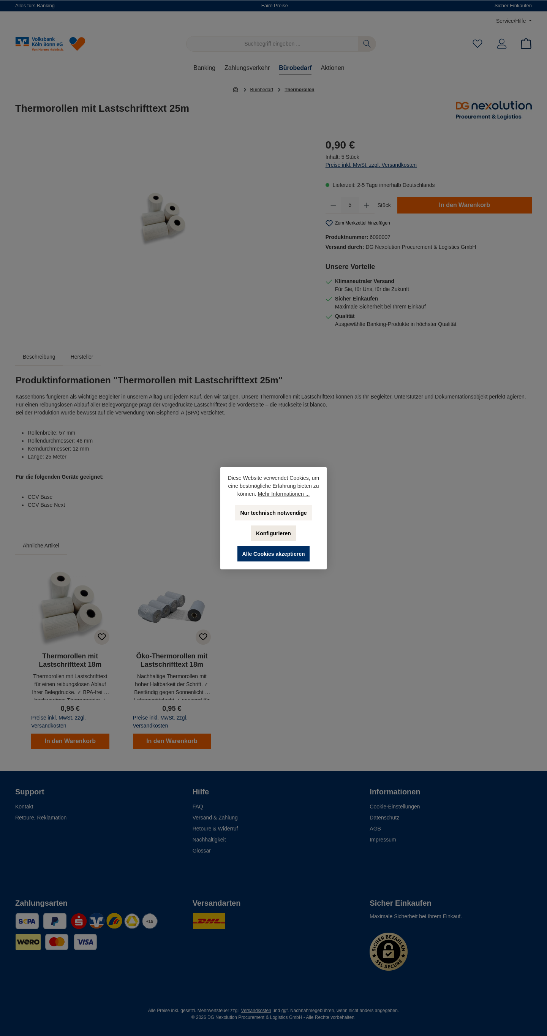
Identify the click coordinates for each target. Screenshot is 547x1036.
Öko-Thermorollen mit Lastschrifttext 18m (171, 660)
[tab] (39, 357)
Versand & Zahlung (215, 818)
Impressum (383, 840)
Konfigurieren (273, 533)
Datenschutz (384, 818)
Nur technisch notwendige (273, 512)
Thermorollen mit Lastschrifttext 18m (70, 660)
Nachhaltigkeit (209, 840)
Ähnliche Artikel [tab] (41, 546)
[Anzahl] (349, 205)
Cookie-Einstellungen (395, 806)
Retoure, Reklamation (40, 818)
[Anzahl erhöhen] (367, 205)
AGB (375, 829)
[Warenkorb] (524, 44)
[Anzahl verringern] (333, 205)
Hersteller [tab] (82, 357)
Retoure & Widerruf (215, 829)
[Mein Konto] (502, 44)
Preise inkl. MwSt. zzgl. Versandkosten (371, 165)
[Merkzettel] (477, 44)
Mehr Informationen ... (284, 493)
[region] (163, 219)
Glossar (202, 851)
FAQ (198, 806)
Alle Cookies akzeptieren (273, 553)
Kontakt (24, 806)
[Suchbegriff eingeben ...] (272, 44)
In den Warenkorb (464, 205)
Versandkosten (256, 1010)
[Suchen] (367, 44)
